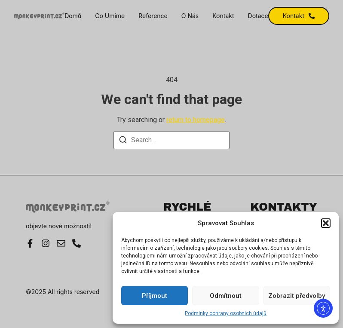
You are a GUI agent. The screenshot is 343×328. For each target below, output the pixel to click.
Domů (72, 16)
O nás (190, 16)
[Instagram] (45, 243)
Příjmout (154, 296)
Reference (153, 16)
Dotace (258, 16)
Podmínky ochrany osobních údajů (225, 313)
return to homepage (195, 120)
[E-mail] (61, 243)
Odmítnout (226, 296)
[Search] (123, 141)
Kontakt (223, 16)
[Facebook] (30, 243)
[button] (326, 223)
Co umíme (110, 16)
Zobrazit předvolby (296, 296)
